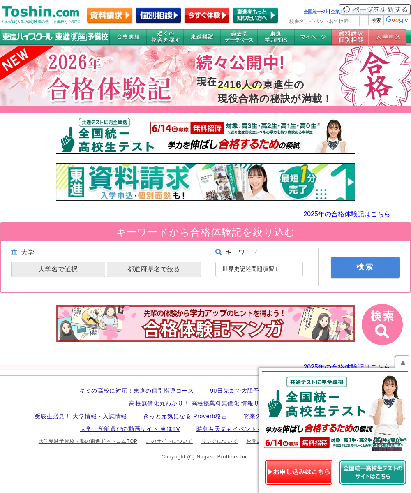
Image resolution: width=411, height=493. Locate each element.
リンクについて (219, 441)
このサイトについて (169, 441)
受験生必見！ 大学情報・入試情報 (81, 416)
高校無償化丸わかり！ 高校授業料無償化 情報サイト (200, 403)
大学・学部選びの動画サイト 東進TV (130, 429)
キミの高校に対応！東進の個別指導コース (136, 390)
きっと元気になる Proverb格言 (185, 416)
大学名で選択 (58, 269)
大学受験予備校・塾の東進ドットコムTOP (88, 441)
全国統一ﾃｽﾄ (316, 11)
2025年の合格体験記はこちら (346, 214)
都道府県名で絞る (153, 269)
